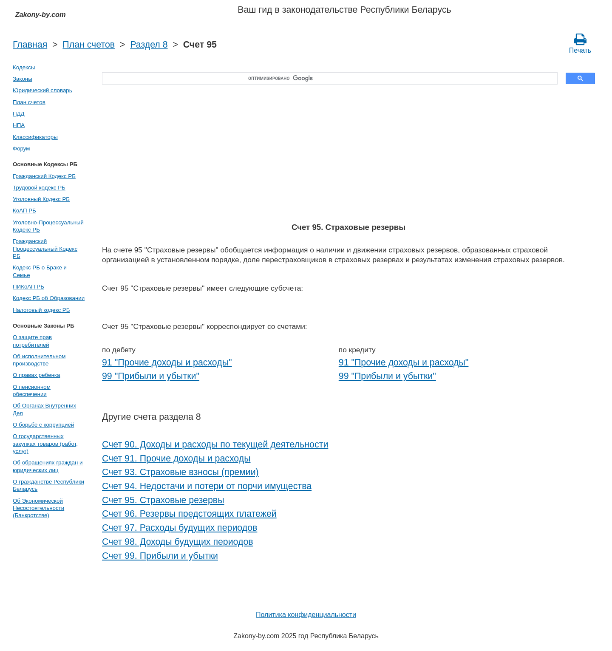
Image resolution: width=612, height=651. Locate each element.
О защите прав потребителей (32, 341)
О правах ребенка (36, 375)
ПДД (19, 113)
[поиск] (326, 78)
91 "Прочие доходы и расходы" (167, 362)
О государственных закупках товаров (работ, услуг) (45, 443)
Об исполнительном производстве (39, 360)
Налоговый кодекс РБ (41, 310)
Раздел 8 (148, 45)
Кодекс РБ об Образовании (49, 298)
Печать (580, 43)
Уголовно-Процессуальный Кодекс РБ (48, 226)
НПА (19, 125)
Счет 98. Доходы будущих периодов (177, 542)
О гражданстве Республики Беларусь (48, 485)
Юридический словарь (42, 90)
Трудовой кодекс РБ (39, 187)
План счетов (88, 45)
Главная (30, 45)
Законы (22, 79)
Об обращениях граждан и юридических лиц (48, 466)
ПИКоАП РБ (28, 286)
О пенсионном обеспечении (32, 390)
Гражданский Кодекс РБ (44, 176)
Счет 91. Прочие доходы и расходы (176, 458)
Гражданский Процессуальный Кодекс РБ (45, 248)
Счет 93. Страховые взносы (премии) (180, 472)
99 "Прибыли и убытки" (150, 376)
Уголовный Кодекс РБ (41, 199)
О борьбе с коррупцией (43, 425)
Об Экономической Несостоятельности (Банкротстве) (38, 508)
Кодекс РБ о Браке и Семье (40, 271)
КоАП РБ (24, 210)
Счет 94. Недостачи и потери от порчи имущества (207, 486)
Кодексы (24, 67)
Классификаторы (35, 137)
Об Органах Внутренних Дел (44, 409)
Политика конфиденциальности (306, 614)
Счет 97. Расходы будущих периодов (179, 528)
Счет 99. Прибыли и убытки (160, 556)
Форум (21, 148)
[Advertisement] (348, 154)
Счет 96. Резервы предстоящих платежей (189, 514)
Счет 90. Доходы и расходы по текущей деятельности (215, 444)
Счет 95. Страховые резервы (163, 500)
